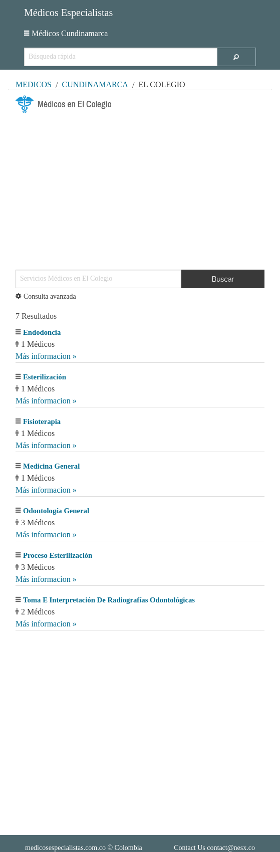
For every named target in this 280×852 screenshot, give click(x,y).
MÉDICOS (34, 84)
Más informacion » (46, 356)
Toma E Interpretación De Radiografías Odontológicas (109, 600)
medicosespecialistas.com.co (65, 847)
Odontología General (56, 511)
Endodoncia (42, 332)
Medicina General (51, 466)
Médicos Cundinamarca (66, 33)
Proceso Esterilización (57, 555)
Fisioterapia (42, 421)
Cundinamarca (95, 84)
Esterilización (44, 377)
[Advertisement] (140, 187)
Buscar (223, 279)
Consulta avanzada (46, 296)
